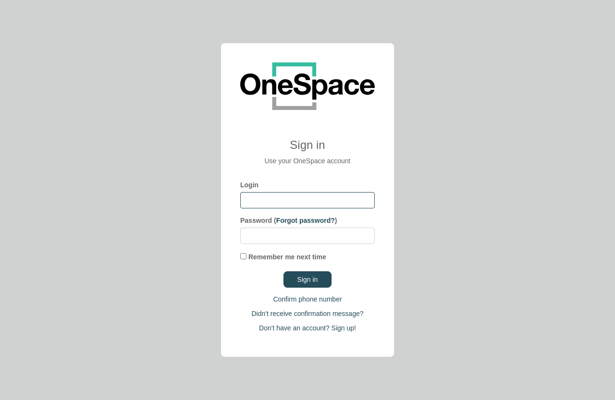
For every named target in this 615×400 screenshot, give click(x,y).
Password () (288, 220)
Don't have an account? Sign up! (307, 328)
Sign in (307, 279)
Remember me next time (283, 257)
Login (249, 185)
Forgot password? (305, 220)
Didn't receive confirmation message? (307, 313)
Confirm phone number (307, 299)
